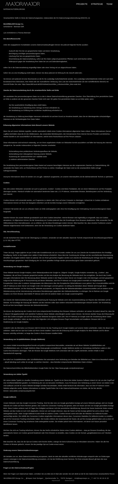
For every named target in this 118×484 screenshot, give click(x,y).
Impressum (57, 480)
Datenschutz (68, 480)
